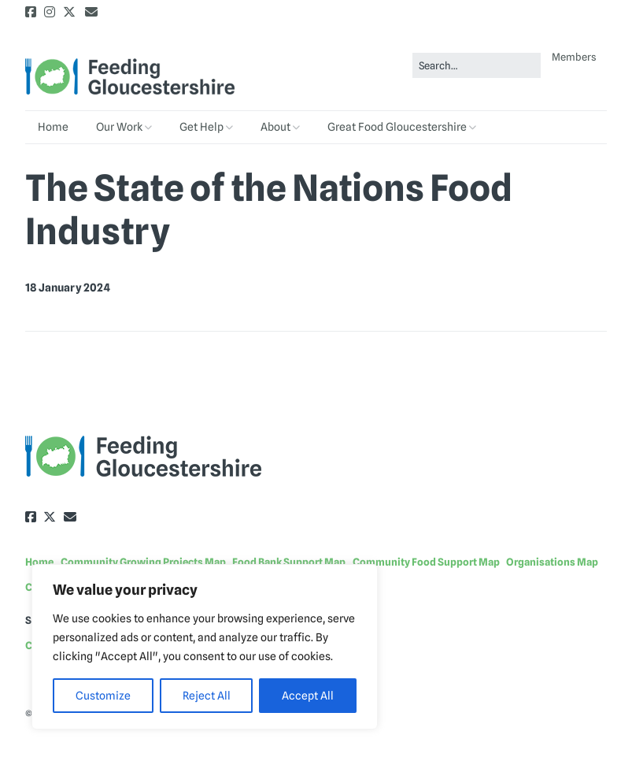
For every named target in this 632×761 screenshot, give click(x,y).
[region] (204, 646)
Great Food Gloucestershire (397, 127)
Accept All (308, 695)
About (275, 127)
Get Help (201, 127)
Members (574, 56)
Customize (103, 695)
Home (53, 127)
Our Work (119, 127)
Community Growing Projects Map (143, 561)
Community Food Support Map (426, 561)
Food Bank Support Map (289, 561)
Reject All (207, 695)
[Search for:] (476, 66)
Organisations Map (552, 561)
